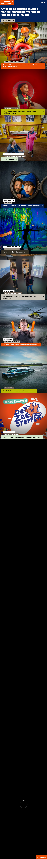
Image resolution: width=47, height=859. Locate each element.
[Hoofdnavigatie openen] (43, 2)
